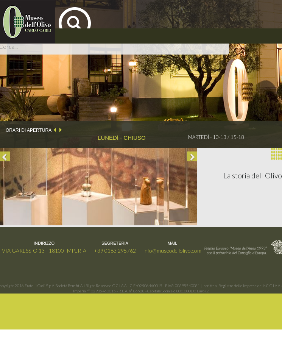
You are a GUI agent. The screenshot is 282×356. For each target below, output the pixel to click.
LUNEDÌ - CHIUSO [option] (122, 137)
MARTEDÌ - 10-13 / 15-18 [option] (216, 137)
